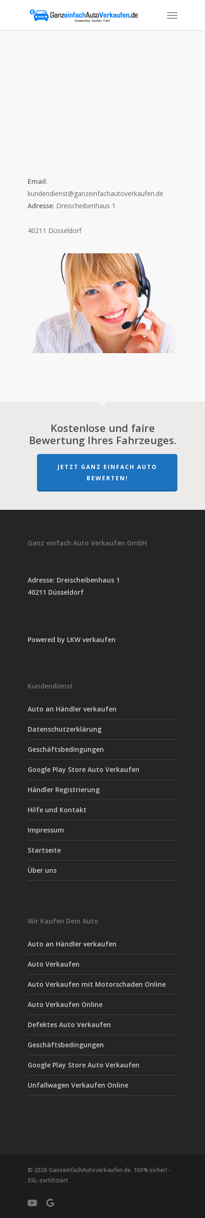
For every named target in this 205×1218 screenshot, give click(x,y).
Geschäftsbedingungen (66, 749)
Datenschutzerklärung (65, 729)
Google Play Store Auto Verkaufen (83, 769)
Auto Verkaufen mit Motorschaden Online (97, 984)
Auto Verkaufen (54, 964)
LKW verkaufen (91, 639)
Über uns (42, 870)
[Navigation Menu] (172, 15)
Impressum (46, 829)
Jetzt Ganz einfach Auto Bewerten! (107, 472)
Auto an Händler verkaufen (72, 708)
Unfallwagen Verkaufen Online (78, 1085)
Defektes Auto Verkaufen (69, 1024)
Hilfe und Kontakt (57, 809)
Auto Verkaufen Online (65, 1004)
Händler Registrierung (64, 789)
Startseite (44, 850)
